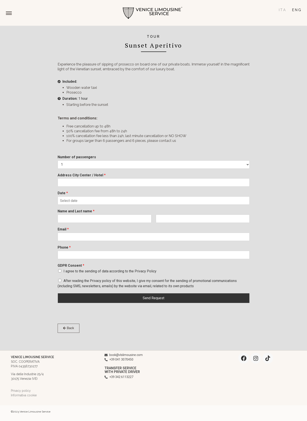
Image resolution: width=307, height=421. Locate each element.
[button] (8, 14)
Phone (64, 247)
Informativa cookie (24, 395)
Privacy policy (21, 390)
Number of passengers (77, 157)
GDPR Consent (71, 265)
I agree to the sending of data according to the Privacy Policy (109, 271)
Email (63, 229)
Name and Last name (76, 211)
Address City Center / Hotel (82, 175)
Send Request (153, 298)
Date (63, 193)
